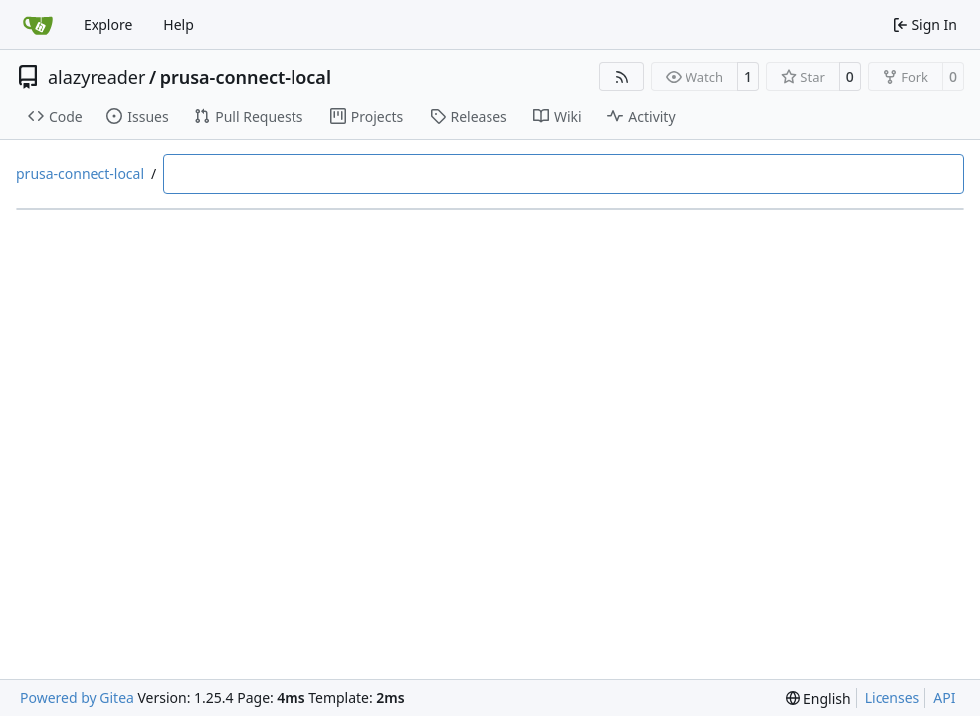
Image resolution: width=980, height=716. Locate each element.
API (944, 697)
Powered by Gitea (77, 697)
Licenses (892, 697)
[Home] (38, 25)
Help (178, 24)
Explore (108, 24)
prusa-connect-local (245, 77)
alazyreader (96, 77)
